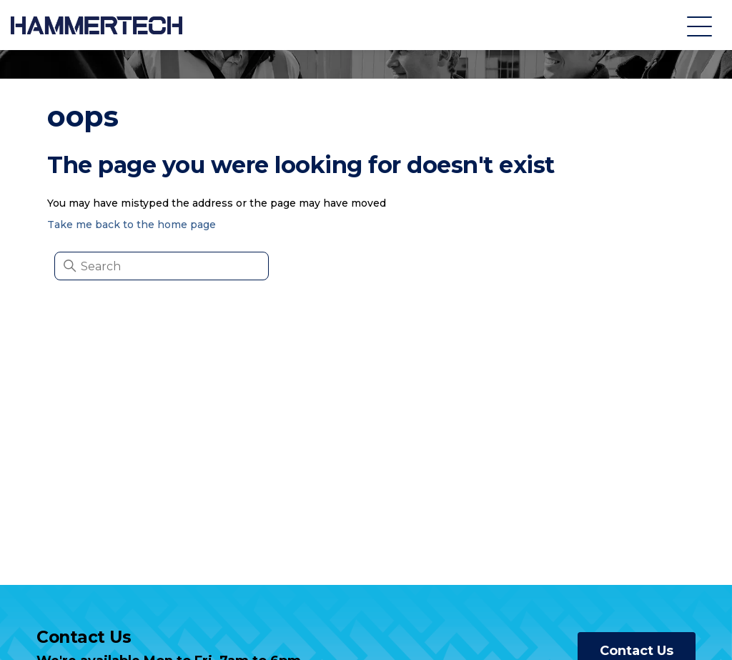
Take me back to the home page (131, 224)
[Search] (161, 266)
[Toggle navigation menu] (699, 25)
